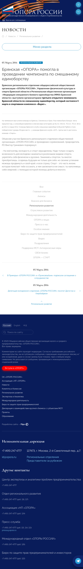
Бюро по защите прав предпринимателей (41, 234)
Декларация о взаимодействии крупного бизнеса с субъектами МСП (32, 408)
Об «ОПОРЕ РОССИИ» (12, 377)
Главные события (41, 191)
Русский (7, 325)
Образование (8, 416)
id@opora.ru (9, 457)
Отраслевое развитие (41, 210)
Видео (41, 238)
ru (78, 12)
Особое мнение (41, 229)
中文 (25, 325)
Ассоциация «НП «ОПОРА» (14, 381)
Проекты (6, 412)
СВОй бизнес (41, 253)
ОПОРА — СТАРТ (41, 257)
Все (41, 187)
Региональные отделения (43, 457)
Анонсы (41, 196)
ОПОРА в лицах (41, 220)
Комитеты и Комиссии (11, 389)
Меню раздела (42, 46)
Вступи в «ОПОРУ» (14, 368)
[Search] (17, 332)
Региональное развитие (29, 36)
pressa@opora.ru (9, 530)
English (17, 325)
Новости (12, 36)
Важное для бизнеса (41, 201)
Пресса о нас (41, 224)
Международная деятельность (41, 215)
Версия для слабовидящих (14, 20)
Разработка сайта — (15, 424)
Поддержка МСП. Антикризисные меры (41, 248)
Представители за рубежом (44, 460)
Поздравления (41, 243)
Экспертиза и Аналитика (13, 397)
